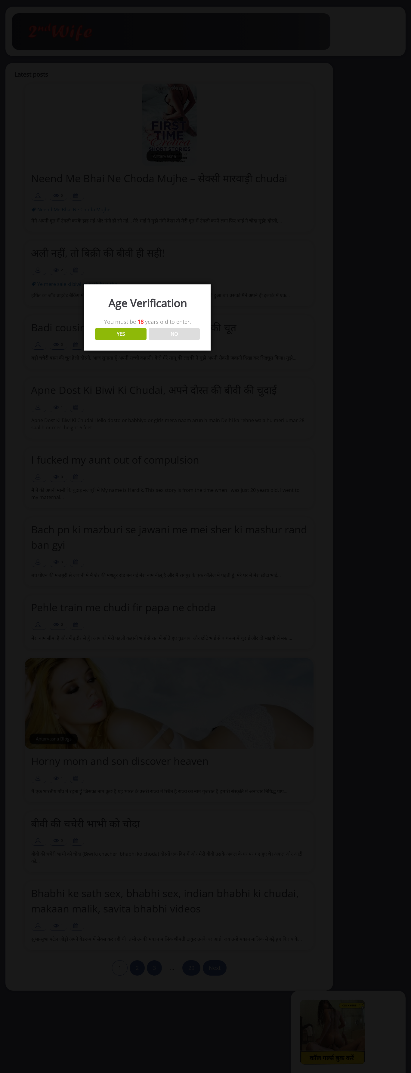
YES (179, 530)
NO (232, 530)
